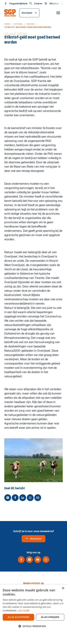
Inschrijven (33, 538)
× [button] (63, 588)
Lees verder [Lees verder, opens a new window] (24, 610)
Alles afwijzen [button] (50, 617)
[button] (33, 626)
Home (7, 24)
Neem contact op (33, 583)
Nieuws (30, 24)
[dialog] (33, 608)
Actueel (18, 24)
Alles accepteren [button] (18, 617)
